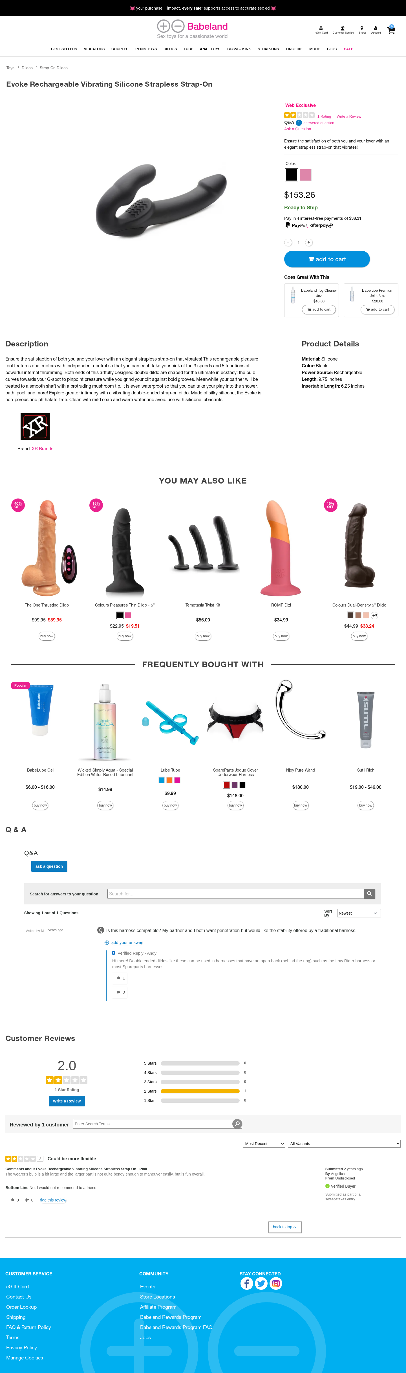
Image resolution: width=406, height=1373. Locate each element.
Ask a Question (297, 129)
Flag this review (53, 1200)
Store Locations (157, 1297)
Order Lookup (21, 1307)
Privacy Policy (21, 1347)
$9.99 (170, 793)
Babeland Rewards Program (171, 1317)
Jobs (145, 1337)
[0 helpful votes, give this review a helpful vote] (13, 1200)
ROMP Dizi (281, 605)
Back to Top (285, 1227)
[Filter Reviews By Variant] (344, 1144)
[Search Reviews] (157, 1124)
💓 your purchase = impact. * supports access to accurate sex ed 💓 (203, 8)
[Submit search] (369, 894)
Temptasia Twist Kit (203, 605)
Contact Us (19, 1297)
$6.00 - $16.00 (40, 787)
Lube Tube (170, 770)
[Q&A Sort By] (359, 913)
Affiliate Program (158, 1307)
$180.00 (300, 787)
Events (147, 1286)
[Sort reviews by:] (264, 1144)
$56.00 (203, 620)
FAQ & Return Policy (28, 1327)
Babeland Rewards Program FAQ (176, 1327)
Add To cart (327, 259)
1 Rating (324, 116)
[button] (291, 175)
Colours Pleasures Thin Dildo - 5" (125, 605)
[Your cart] (391, 30)
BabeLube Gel (40, 770)
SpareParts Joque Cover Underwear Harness (235, 772)
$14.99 (105, 789)
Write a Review (349, 116)
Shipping (16, 1317)
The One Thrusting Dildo (47, 605)
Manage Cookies (24, 1358)
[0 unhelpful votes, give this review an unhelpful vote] (28, 1200)
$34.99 (281, 620)
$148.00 (235, 795)
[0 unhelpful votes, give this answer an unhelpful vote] (119, 992)
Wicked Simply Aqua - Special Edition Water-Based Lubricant (105, 772)
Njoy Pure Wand (300, 770)
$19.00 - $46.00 (365, 787)
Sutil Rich (365, 770)
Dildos (27, 67)
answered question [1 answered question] (318, 123)
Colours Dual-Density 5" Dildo (359, 605)
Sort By (328, 913)
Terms (12, 1337)
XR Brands (42, 448)
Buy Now (46, 636)
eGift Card (17, 1286)
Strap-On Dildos (54, 67)
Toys (10, 67)
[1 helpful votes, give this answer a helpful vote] (119, 978)
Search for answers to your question (64, 894)
